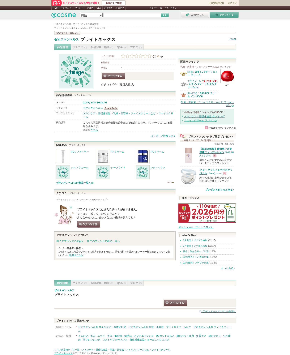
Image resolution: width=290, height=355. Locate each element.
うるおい (83, 335)
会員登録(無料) (216, 3)
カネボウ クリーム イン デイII (202, 95)
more (169, 182)
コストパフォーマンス (114, 339)
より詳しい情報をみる (163, 135)
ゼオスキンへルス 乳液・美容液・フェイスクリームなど (159, 327)
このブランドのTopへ (71, 241)
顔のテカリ (214, 335)
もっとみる (227, 268)
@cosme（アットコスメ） (104, 353)
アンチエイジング (144, 335)
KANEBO (192, 93)
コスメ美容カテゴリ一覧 (66, 349)
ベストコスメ (170, 8)
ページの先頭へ (218, 311)
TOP (55, 8)
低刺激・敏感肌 (123, 335)
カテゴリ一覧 (155, 8)
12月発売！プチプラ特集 (196, 262)
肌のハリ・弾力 (185, 335)
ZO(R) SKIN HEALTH (95, 102)
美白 (109, 335)
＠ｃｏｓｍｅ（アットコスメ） (195, 227)
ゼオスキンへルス (66, 39)
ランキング (66, 8)
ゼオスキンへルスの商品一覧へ (73, 182)
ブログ (90, 8)
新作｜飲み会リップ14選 (196, 251)
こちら (94, 130)
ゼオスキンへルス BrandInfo (112, 108)
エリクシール (194, 81)
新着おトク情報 (114, 3)
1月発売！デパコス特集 (195, 246)
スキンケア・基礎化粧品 (96, 113)
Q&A (98, 8)
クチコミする (113, 76)
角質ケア (201, 335)
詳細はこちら (76, 255)
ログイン (232, 3)
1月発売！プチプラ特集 (195, 240)
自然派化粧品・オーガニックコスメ (149, 339)
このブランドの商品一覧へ (105, 241)
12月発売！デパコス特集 (196, 257)
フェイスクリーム (161, 349)
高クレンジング (91, 339)
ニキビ (101, 335)
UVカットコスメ (165, 335)
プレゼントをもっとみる (218, 189)
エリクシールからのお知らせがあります (210, 81)
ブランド (79, 8)
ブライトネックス (98, 39)
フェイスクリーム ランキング (200, 120)
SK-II (190, 72)
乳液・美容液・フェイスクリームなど (134, 113)
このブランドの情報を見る (67, 33)
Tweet (232, 38)
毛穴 (92, 335)
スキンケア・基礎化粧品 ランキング (204, 116)
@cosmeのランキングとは (222, 127)
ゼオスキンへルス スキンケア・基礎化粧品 (102, 327)
